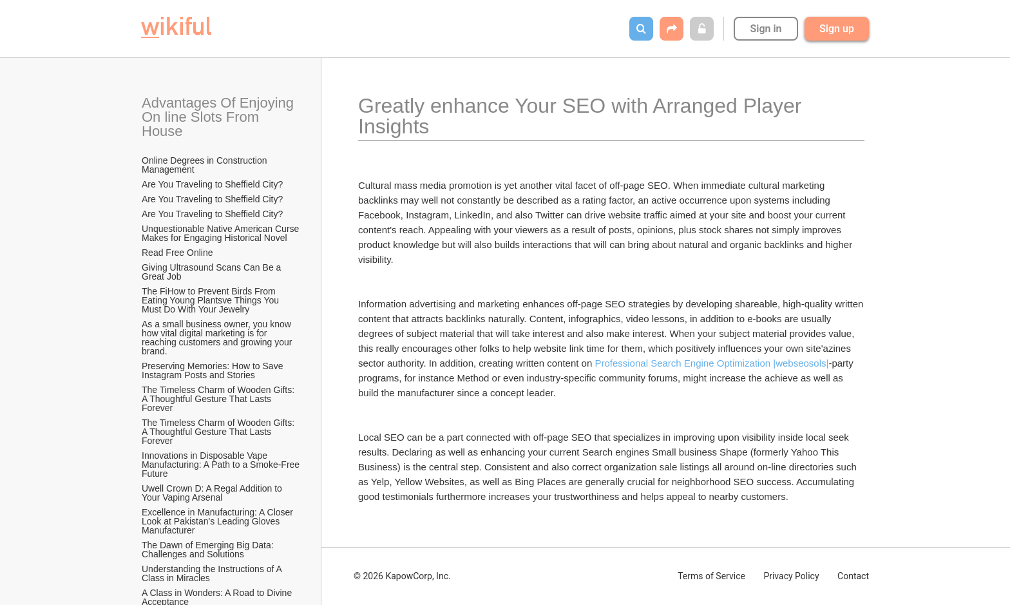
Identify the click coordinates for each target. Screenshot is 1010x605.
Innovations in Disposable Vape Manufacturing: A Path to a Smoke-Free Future (221, 464)
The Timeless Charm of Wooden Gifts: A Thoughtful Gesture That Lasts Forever (219, 399)
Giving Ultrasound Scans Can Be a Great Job (212, 272)
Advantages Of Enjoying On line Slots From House (220, 117)
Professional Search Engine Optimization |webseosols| (711, 363)
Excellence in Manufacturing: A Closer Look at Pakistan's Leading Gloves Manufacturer (219, 521)
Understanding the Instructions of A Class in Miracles (213, 573)
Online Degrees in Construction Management (205, 165)
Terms (711, 576)
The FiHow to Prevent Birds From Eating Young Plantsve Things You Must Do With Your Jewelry (211, 300)
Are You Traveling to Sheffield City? (212, 184)
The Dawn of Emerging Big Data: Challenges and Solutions (209, 549)
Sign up (836, 29)
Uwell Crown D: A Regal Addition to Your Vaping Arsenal (213, 493)
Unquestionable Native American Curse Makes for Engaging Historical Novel (221, 233)
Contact (853, 576)
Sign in (765, 29)
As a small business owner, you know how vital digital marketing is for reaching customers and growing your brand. (218, 337)
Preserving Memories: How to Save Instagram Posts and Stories (213, 370)
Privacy (791, 576)
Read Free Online (178, 252)
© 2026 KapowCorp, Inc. (402, 576)
